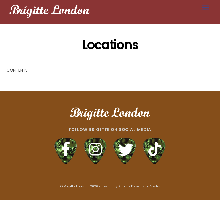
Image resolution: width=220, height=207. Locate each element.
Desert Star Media (145, 186)
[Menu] (205, 8)
